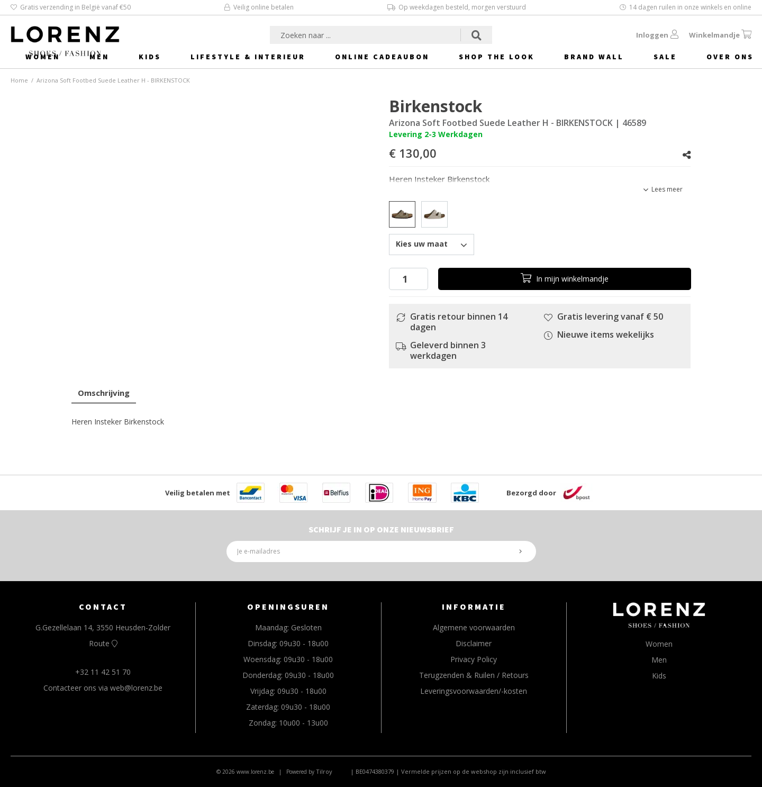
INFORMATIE (474, 606)
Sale (665, 56)
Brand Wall (594, 56)
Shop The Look (496, 56)
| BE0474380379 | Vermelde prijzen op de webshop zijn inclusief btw (448, 771)
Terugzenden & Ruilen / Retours (474, 675)
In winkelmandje (565, 278)
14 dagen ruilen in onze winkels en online (685, 7)
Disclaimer (474, 643)
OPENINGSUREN (288, 606)
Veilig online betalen (259, 7)
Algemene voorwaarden (474, 627)
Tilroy (324, 771)
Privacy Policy (473, 659)
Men (99, 56)
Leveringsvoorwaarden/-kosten (473, 691)
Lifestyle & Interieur (247, 56)
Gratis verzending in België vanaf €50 (71, 7)
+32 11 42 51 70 (103, 672)
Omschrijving (104, 392)
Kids (150, 56)
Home (19, 80)
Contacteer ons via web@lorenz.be (102, 688)
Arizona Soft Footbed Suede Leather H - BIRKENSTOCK (113, 80)
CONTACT (103, 606)
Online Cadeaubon (382, 56)
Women (42, 56)
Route (103, 643)
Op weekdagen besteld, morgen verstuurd (456, 7)
